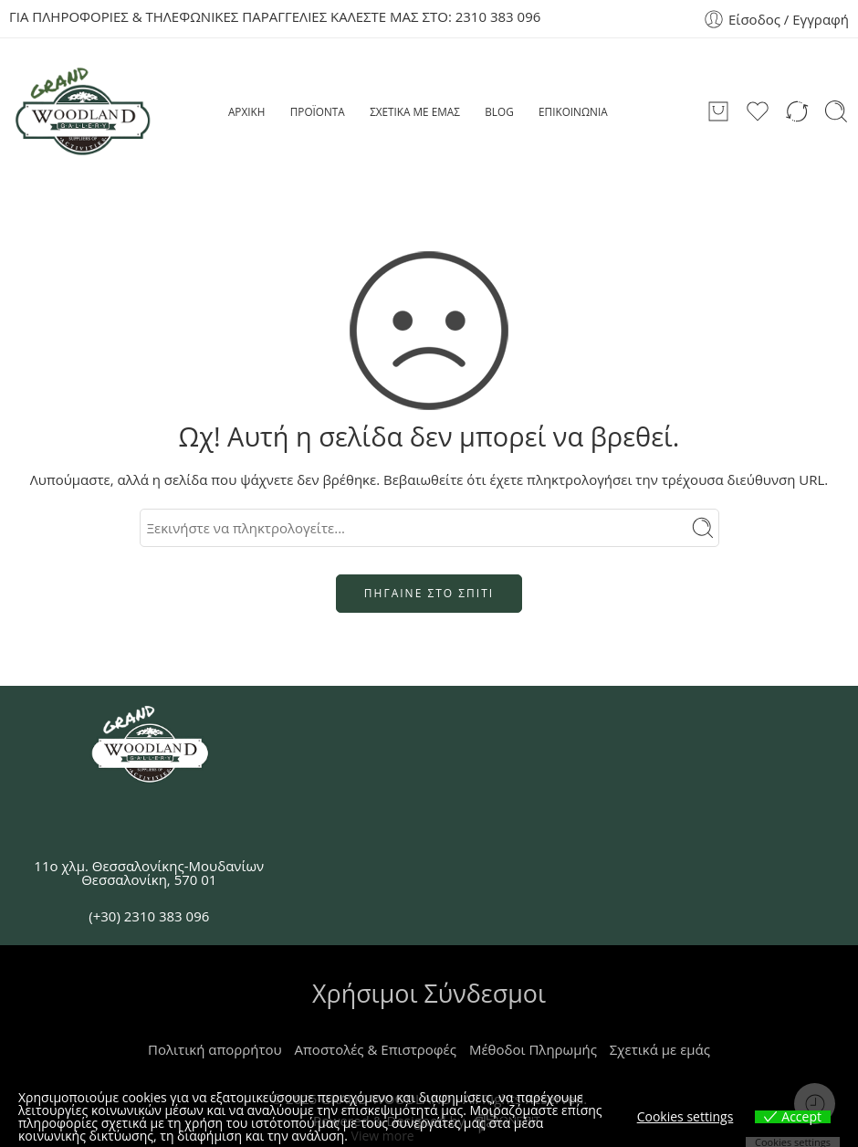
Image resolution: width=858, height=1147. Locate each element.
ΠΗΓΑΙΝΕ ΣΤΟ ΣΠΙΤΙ (429, 593)
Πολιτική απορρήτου (215, 1049)
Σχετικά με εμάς (660, 1049)
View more (382, 1135)
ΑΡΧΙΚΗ (246, 111)
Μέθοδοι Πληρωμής (533, 1049)
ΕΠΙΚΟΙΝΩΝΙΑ (573, 111)
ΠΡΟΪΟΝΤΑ (317, 111)
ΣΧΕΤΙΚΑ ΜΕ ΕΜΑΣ (415, 111)
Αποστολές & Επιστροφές (375, 1049)
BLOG (499, 111)
